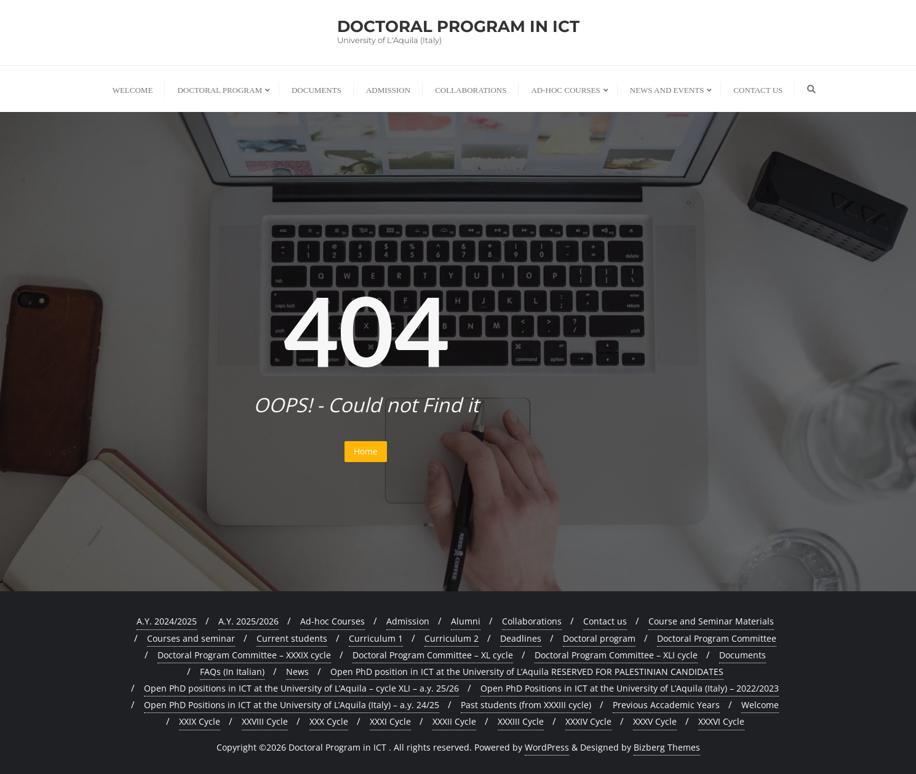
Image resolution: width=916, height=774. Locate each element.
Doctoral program (599, 638)
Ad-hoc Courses (332, 621)
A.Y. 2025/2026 (248, 621)
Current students (292, 638)
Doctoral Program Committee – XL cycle (432, 655)
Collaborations (532, 621)
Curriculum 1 (376, 638)
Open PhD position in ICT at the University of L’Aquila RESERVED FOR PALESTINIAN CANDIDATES (526, 671)
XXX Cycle (328, 721)
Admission (407, 621)
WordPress (547, 747)
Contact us (605, 621)
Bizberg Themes (667, 747)
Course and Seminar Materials (711, 621)
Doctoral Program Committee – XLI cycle (616, 655)
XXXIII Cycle (521, 721)
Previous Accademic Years (666, 705)
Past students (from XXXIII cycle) (526, 705)
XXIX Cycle (199, 721)
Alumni (465, 621)
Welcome (760, 705)
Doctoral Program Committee (716, 638)
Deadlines (520, 638)
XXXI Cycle (390, 721)
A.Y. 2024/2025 (167, 621)
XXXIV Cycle (588, 721)
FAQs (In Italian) (232, 671)
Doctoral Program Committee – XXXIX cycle (244, 655)
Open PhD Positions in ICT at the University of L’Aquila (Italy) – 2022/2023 (629, 688)
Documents (742, 655)
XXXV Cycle (655, 721)
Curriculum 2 (451, 638)
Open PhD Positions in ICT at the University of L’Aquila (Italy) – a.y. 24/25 (291, 705)
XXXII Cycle (454, 721)
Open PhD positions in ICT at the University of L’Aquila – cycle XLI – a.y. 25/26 (301, 688)
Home (366, 451)
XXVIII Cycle (265, 721)
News (297, 671)
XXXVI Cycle (721, 721)
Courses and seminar (191, 638)
